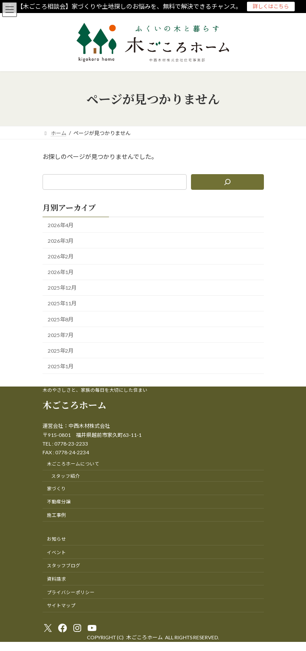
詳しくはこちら (271, 6)
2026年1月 (60, 272)
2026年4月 (60, 225)
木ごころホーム (74, 404)
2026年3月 (60, 241)
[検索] (227, 182)
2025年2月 (60, 350)
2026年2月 (60, 256)
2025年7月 (60, 335)
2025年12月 (62, 287)
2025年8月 (60, 319)
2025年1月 (60, 366)
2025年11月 (62, 304)
